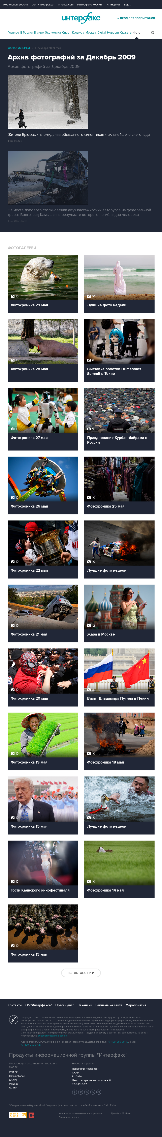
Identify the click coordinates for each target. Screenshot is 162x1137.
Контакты (15, 1005)
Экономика (53, 32)
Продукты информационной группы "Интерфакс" (68, 1055)
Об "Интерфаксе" (43, 4)
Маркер (13, 1083)
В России (26, 32)
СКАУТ (13, 1080)
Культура (78, 32)
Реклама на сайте (108, 1005)
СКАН (75, 1072)
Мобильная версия (15, 4)
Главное (13, 32)
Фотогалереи (19, 48)
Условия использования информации (80, 1113)
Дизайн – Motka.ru (121, 1113)
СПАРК (13, 1072)
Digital (101, 32)
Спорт (66, 32)
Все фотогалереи (81, 973)
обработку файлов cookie (52, 1035)
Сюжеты (126, 32)
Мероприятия (136, 1005)
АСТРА (13, 1087)
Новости (113, 32)
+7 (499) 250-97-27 (31, 1044)
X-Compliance (17, 1076)
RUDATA (77, 1076)
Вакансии (84, 1005)
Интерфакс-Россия (89, 4)
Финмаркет (113, 4)
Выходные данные (69, 1117)
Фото (136, 32)
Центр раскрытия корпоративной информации (91, 1082)
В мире (39, 32)
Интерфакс (81, 18)
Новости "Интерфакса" (85, 1068)
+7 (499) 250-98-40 (118, 1041)
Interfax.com (65, 4)
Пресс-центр (64, 1005)
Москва (91, 32)
